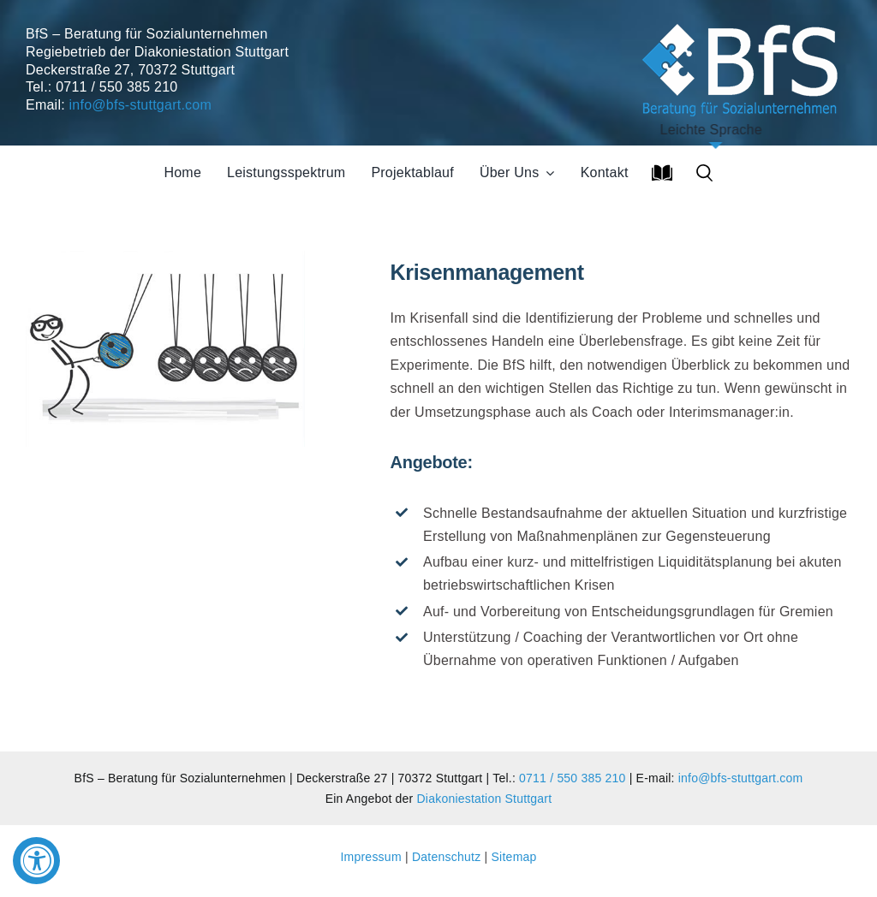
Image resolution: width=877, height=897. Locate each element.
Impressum (372, 857)
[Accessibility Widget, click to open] (36, 860)
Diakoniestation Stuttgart (484, 798)
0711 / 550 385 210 (572, 778)
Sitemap (514, 857)
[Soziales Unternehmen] (743, 21)
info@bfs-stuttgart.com (140, 105)
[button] (705, 173)
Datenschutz (446, 857)
